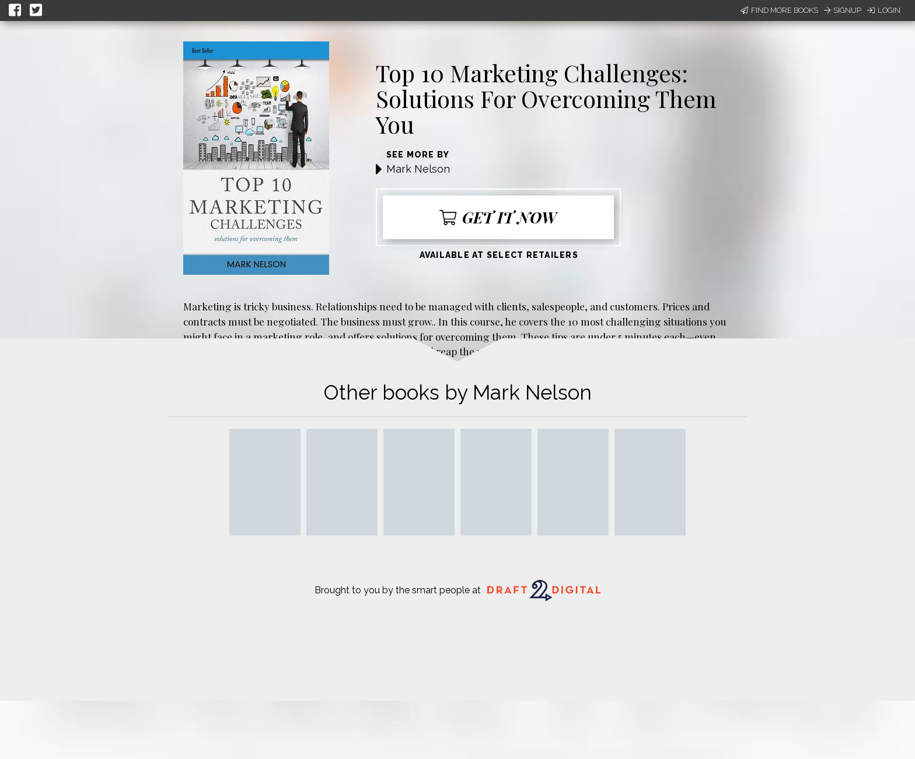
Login (883, 10)
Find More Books (779, 10)
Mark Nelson (418, 169)
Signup (842, 10)
